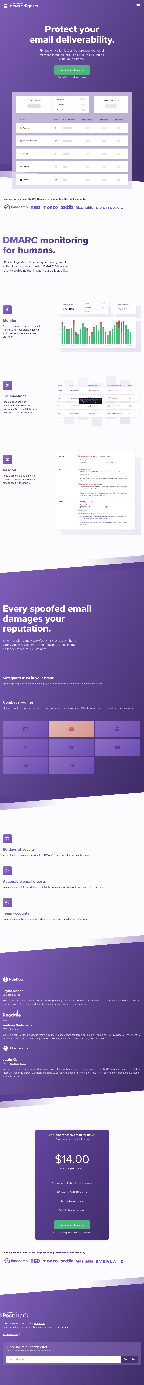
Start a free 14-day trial (72, 70)
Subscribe (129, 1359)
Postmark (39, 1323)
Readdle (14, 1029)
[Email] (63, 1359)
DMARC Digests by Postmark (20, 5)
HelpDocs (15, 994)
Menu (138, 5)
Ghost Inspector (18, 1063)
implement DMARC (78, 707)
